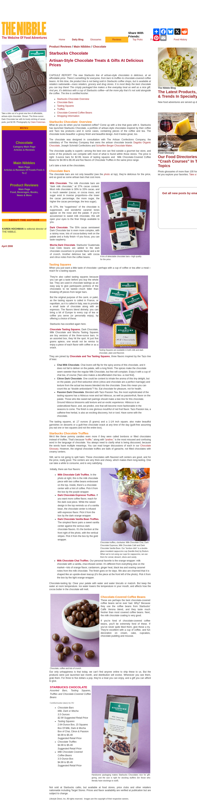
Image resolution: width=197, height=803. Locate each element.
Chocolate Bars (65, 102)
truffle (89, 439)
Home (62, 39)
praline (109, 439)
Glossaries (95, 39)
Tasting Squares (65, 105)
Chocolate (24, 143)
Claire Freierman (38, 122)
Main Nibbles (24, 163)
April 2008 (7, 246)
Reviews (116, 39)
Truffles (61, 109)
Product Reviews (24, 185)
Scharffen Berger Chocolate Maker (114, 145)
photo (107, 174)
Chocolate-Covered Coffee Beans (74, 112)
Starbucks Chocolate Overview (73, 99)
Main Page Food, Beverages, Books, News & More (24, 192)
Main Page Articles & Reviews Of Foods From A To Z (24, 170)
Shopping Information (68, 116)
